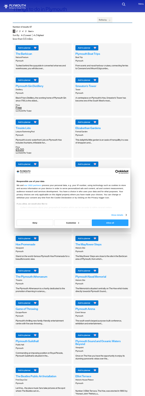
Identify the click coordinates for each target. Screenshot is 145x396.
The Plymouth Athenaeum (31, 276)
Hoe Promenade (25, 244)
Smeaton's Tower (85, 86)
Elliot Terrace (83, 376)
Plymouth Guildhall (27, 341)
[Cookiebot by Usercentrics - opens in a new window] (117, 172)
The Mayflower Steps (88, 244)
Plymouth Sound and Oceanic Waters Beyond (98, 342)
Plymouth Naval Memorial (90, 276)
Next (31, 31)
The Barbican (24, 54)
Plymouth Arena (85, 309)
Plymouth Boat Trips (87, 54)
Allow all (110, 223)
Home (27, 1)
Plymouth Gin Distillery (29, 86)
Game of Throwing (27, 309)
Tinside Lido (23, 128)
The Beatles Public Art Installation (36, 376)
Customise (72, 223)
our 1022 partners (32, 185)
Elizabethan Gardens (88, 128)
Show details (117, 215)
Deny (35, 223)
